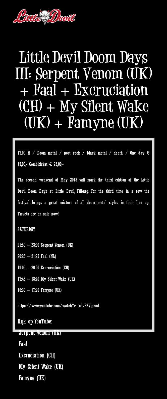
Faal (44, 256)
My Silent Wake (53, 279)
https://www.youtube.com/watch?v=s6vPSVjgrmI (58, 306)
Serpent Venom (53, 245)
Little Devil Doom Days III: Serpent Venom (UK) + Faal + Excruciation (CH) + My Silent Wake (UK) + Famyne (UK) (83, 90)
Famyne (47, 290)
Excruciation (51, 268)
